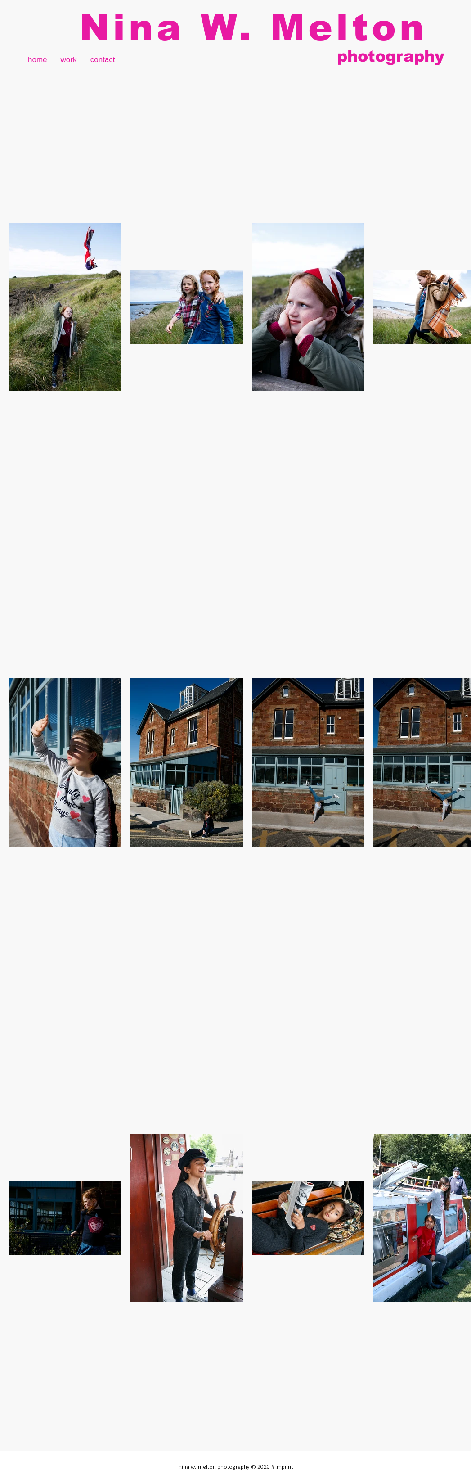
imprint (283, 1466)
